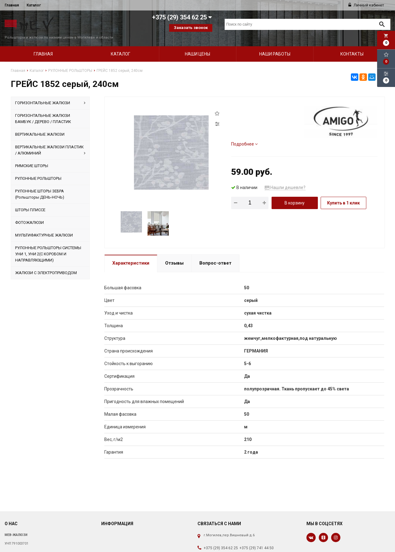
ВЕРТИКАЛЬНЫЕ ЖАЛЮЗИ (39, 126)
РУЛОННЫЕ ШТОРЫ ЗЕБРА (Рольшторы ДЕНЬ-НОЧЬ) (39, 186)
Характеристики (130, 255)
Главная (12, 5)
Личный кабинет (366, 5)
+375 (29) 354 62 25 (221, 540)
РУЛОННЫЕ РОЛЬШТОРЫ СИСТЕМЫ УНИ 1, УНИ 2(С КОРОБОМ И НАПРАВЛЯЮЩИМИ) (48, 245)
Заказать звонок (191, 27)
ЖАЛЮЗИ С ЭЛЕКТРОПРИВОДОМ (46, 264)
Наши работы (274, 45)
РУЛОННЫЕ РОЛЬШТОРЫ (38, 170)
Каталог (34, 5)
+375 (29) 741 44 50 (256, 540)
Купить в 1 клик (343, 194)
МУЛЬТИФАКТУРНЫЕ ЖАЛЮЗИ (44, 227)
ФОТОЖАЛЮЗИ (29, 214)
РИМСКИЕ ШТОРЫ (31, 157)
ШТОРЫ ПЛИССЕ (30, 202)
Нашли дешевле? (285, 179)
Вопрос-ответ (215, 255)
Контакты (352, 45)
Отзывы (174, 255)
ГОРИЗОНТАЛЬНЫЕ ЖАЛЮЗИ (50, 95)
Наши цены (197, 45)
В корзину (295, 194)
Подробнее (244, 136)
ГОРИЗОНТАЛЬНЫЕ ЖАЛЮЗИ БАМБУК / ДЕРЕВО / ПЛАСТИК (43, 110)
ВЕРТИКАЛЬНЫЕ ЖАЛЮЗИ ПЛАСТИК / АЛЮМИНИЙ (50, 142)
